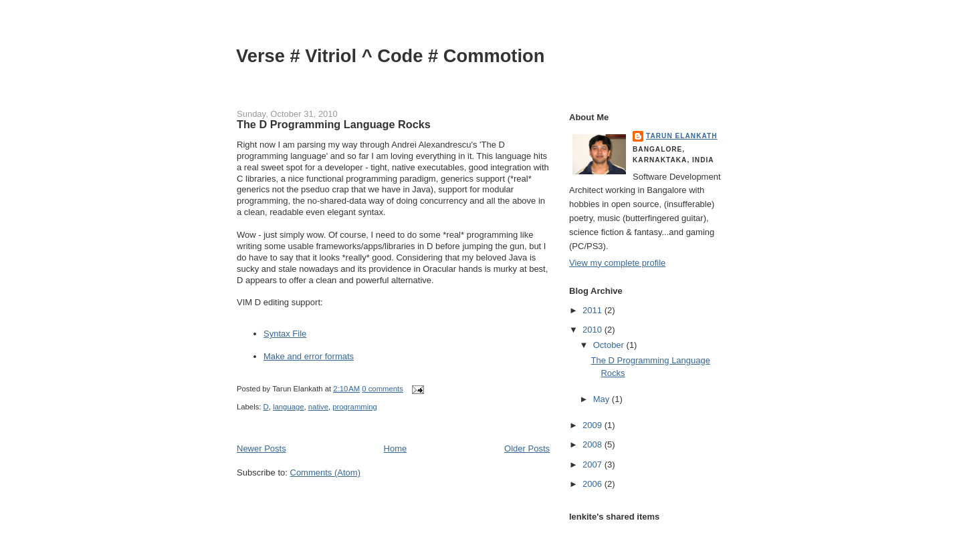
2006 (593, 484)
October (610, 345)
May (602, 399)
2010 (593, 330)
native (318, 407)
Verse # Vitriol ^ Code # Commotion (390, 55)
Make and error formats (308, 356)
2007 (593, 464)
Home (395, 448)
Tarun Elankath (682, 136)
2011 (593, 310)
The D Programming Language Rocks (334, 124)
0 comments (382, 389)
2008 (593, 444)
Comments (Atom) (325, 473)
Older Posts (527, 448)
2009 (593, 425)
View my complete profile (617, 263)
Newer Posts (261, 448)
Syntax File (284, 334)
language (288, 407)
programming (354, 407)
